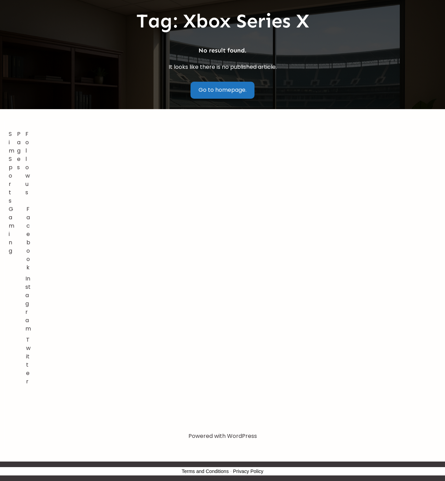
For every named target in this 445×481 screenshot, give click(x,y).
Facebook (28, 238)
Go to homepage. (222, 90)
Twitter (28, 360)
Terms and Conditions (205, 471)
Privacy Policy (248, 471)
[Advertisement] (235, 182)
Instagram (28, 304)
